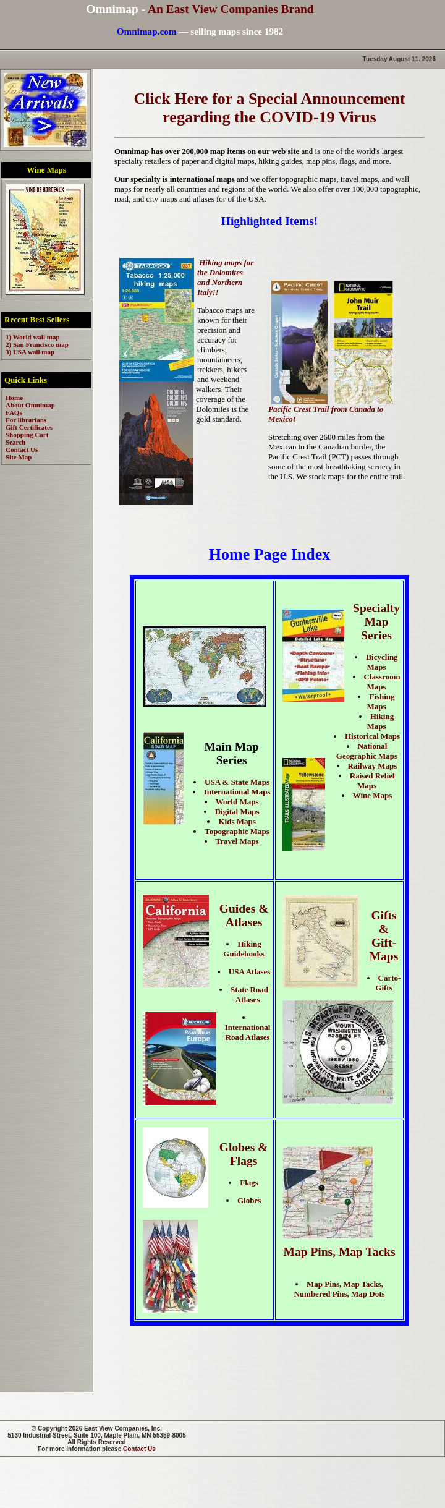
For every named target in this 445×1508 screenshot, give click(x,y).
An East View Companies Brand (231, 8)
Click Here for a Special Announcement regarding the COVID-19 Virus (269, 108)
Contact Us (139, 1449)
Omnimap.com (147, 31)
